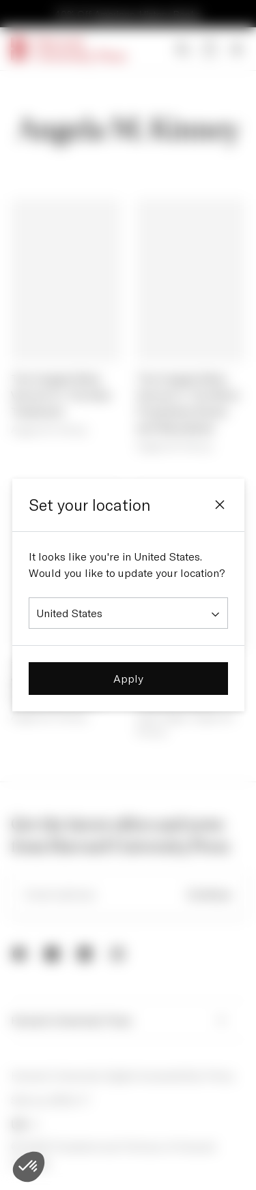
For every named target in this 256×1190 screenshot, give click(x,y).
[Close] (220, 504)
